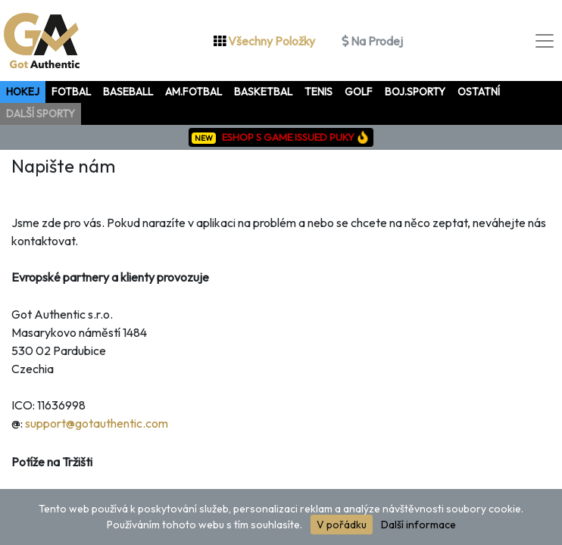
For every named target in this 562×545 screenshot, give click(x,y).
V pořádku (342, 524)
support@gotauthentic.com (96, 423)
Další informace (418, 524)
